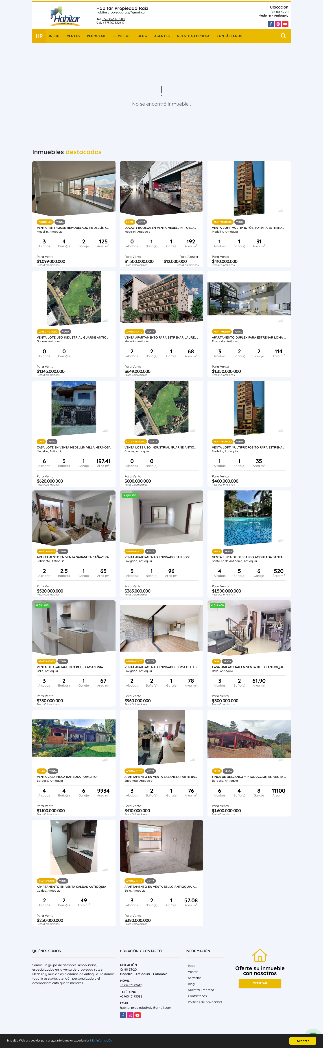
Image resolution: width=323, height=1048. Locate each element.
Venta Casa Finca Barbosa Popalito (67, 777)
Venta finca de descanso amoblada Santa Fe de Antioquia (249, 557)
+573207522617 (113, 23)
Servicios (122, 36)
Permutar (96, 36)
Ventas (73, 36)
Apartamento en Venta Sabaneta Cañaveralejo (74, 557)
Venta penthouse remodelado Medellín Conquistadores (74, 228)
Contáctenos (229, 36)
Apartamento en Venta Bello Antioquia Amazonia (161, 886)
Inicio (54, 36)
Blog (142, 36)
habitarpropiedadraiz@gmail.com (122, 12)
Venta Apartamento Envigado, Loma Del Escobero (161, 667)
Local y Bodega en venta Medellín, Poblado (161, 228)
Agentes (162, 36)
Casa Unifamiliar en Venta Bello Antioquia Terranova (249, 667)
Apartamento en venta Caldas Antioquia (71, 886)
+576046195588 (113, 19)
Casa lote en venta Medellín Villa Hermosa (74, 447)
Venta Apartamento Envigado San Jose (157, 557)
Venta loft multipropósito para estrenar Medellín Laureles (249, 228)
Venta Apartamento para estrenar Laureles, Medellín (161, 337)
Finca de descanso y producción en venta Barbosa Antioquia (249, 777)
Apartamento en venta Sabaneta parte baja (161, 777)
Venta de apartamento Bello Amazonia (70, 667)
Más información (120, 1041)
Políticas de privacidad (205, 1002)
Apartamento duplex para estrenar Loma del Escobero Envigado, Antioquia (249, 337)
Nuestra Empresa (193, 36)
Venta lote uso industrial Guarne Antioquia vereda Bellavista (74, 337)
